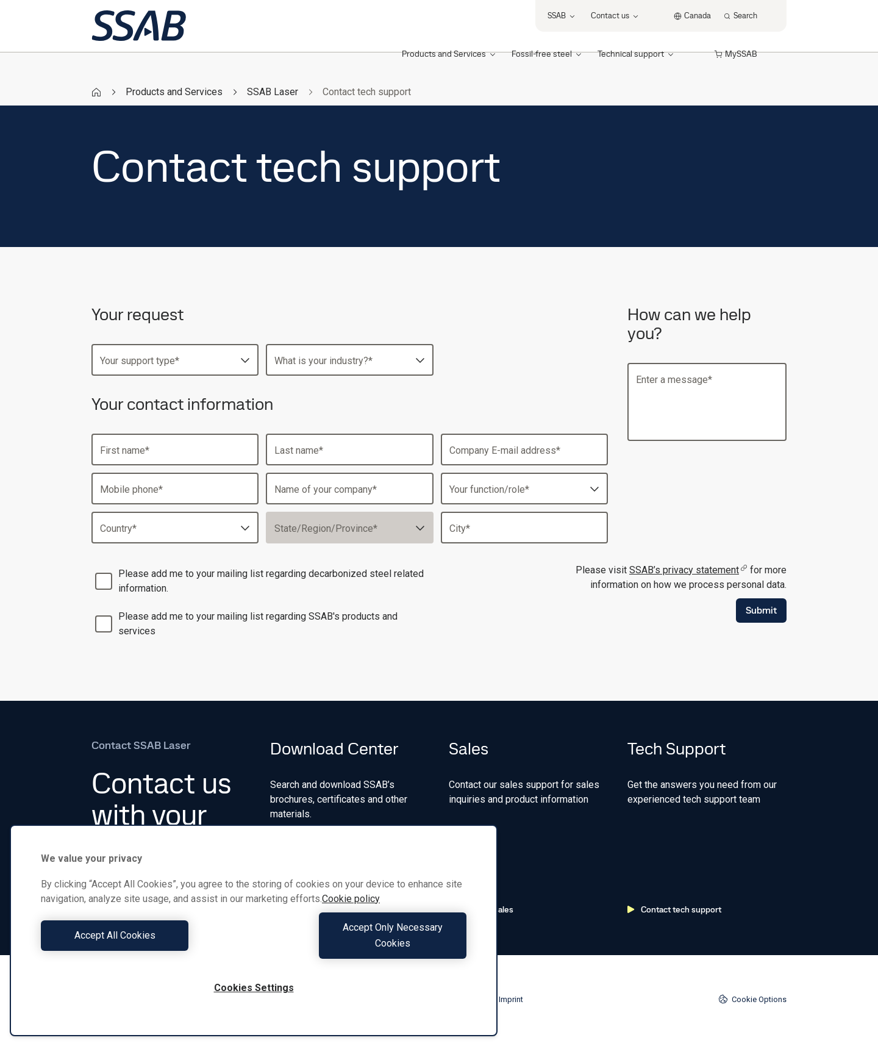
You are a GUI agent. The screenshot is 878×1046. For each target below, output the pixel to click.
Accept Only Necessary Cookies (363, 943)
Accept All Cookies (144, 943)
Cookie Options (752, 999)
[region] (254, 938)
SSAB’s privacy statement (688, 570)
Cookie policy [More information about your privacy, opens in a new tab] (351, 914)
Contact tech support (674, 909)
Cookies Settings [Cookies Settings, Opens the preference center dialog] (254, 988)
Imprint (511, 999)
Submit (761, 610)
